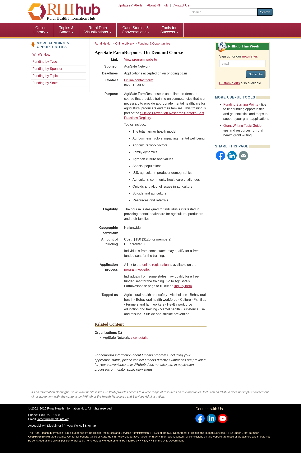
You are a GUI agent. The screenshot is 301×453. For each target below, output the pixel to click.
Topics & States (66, 30)
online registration (155, 264)
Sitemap (90, 425)
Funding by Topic (45, 76)
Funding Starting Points (240, 104)
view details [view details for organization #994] (139, 337)
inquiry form (183, 286)
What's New (41, 54)
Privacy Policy (73, 425)
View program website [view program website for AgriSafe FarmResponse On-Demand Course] (140, 59)
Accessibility (36, 425)
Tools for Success (169, 30)
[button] (220, 155)
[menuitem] (41, 30)
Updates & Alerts (130, 5)
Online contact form (138, 80)
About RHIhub (157, 5)
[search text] (223, 12)
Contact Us (181, 5)
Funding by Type (44, 61)
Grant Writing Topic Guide (242, 125)
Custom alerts (229, 83)
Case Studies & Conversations (136, 30)
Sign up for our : (238, 56)
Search (265, 12)
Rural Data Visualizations (97, 30)
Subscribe (256, 74)
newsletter (249, 56)
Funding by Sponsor (47, 68)
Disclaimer (54, 425)
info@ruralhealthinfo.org (53, 419)
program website (136, 269)
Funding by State (45, 83)
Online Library (40, 30)
